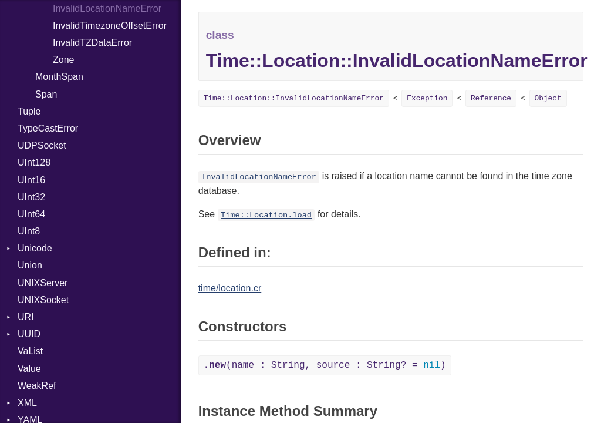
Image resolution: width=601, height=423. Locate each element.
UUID (29, 334)
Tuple (29, 111)
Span (46, 94)
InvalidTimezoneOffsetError (110, 26)
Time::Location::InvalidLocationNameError (294, 98)
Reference (491, 98)
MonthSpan (59, 77)
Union (30, 265)
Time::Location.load (266, 215)
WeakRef (37, 386)
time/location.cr (230, 288)
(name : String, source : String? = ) (325, 365)
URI (26, 317)
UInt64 (31, 214)
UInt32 (31, 197)
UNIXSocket (43, 300)
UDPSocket (42, 145)
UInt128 (34, 162)
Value (29, 369)
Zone (63, 60)
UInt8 (29, 231)
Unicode (35, 248)
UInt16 (31, 180)
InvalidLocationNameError (258, 177)
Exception (427, 98)
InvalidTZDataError (92, 43)
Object (548, 98)
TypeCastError (48, 128)
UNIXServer (42, 283)
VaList (30, 351)
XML (27, 403)
